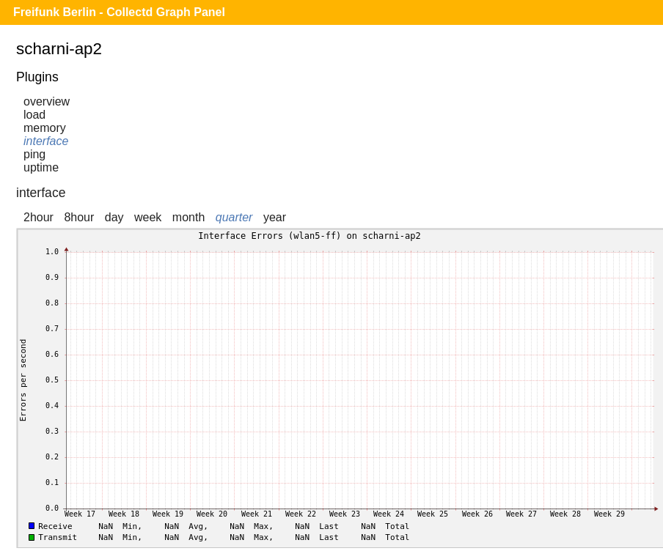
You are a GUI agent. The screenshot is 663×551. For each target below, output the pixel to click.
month (188, 217)
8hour (79, 217)
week (147, 217)
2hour (38, 217)
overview (46, 101)
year (274, 217)
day (114, 217)
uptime (41, 167)
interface (45, 141)
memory (44, 128)
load (34, 114)
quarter (234, 217)
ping (34, 154)
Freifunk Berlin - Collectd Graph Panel (119, 12)
